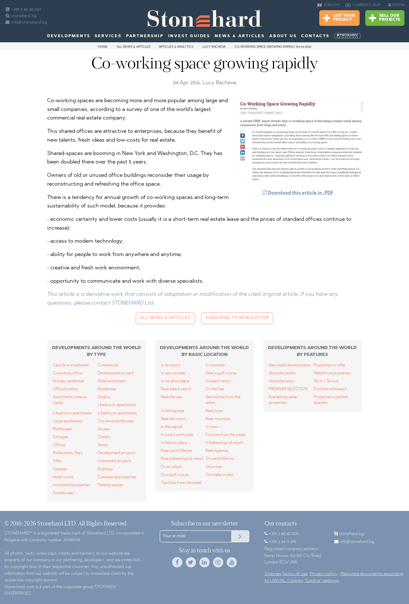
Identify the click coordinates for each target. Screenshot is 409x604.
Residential (107, 389)
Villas (57, 461)
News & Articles (240, 36)
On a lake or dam (220, 475)
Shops (103, 445)
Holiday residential (68, 381)
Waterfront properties (332, 373)
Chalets (104, 437)
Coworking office (67, 373)
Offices (59, 445)
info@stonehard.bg (26, 22)
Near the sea (171, 397)
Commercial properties (117, 477)
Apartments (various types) (70, 400)
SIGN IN (396, 5)
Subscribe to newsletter (237, 318)
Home (103, 47)
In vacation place (175, 381)
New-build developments (290, 365)
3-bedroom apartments (117, 413)
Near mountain (218, 419)
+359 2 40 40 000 (23, 10)
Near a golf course (221, 373)
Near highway (217, 451)
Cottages (60, 437)
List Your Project (339, 18)
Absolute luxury (282, 381)
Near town (214, 411)
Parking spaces (110, 485)
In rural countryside (177, 435)
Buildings (105, 469)
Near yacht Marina (176, 451)
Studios (104, 397)
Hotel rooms (63, 477)
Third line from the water (181, 483)
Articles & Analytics (176, 47)
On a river (214, 467)
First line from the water (226, 435)
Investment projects (115, 461)
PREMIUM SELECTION (288, 389)
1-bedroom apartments (117, 405)
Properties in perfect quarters (331, 400)
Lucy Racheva (214, 47)
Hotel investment (112, 381)
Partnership (145, 36)
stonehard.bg (21, 16)
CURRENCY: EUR (363, 5)
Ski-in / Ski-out (326, 381)
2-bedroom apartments (72, 413)
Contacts (315, 36)
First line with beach (330, 389)
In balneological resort (224, 443)
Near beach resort (176, 389)
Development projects (116, 453)
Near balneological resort (182, 459)
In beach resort (218, 381)
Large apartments (68, 421)
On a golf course (175, 475)
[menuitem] (348, 36)
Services (108, 36)
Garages (60, 469)
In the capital (171, 427)
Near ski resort (173, 419)
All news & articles (134, 47)
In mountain (215, 365)
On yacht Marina (219, 459)
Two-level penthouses (116, 421)
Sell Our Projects (384, 18)
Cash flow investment (71, 365)
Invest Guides (189, 36)
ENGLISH (328, 5)
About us (283, 36)
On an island (171, 467)
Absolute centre (282, 373)
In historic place (174, 443)
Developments (68, 36)
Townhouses (63, 493)
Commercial (108, 365)
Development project (115, 373)
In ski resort (170, 365)
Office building (65, 389)
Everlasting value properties (283, 400)
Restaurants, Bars (67, 453)
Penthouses (62, 429)
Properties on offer (330, 365)
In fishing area (172, 411)
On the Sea (215, 389)
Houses (104, 429)
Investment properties (71, 485)
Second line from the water (223, 400)
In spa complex (173, 373)
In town (212, 427)
